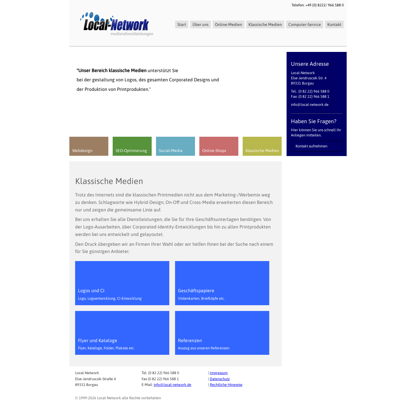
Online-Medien (228, 24)
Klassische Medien (265, 24)
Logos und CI (110, 294)
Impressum (219, 373)
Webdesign (82, 150)
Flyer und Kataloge (106, 344)
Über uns (200, 24)
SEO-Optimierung (131, 150)
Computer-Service (304, 24)
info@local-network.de (172, 384)
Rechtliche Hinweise (226, 384)
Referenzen (203, 344)
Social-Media (171, 150)
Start (181, 24)
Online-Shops (214, 150)
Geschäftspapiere (201, 294)
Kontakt (334, 24)
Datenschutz (220, 379)
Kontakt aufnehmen (311, 146)
